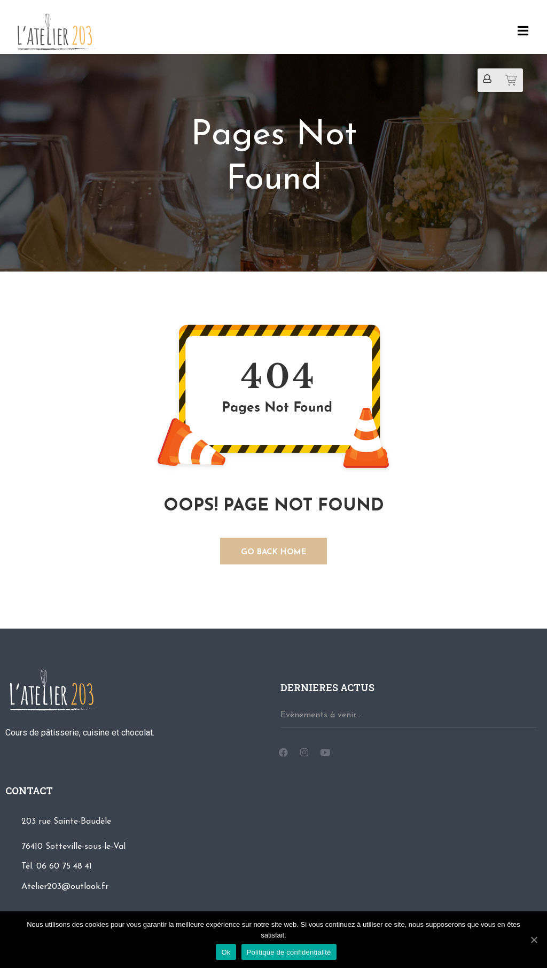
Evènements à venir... (320, 715)
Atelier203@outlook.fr (64, 886)
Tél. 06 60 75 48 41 (56, 866)
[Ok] (533, 939)
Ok (225, 952)
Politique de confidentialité (289, 952)
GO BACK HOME (274, 552)
